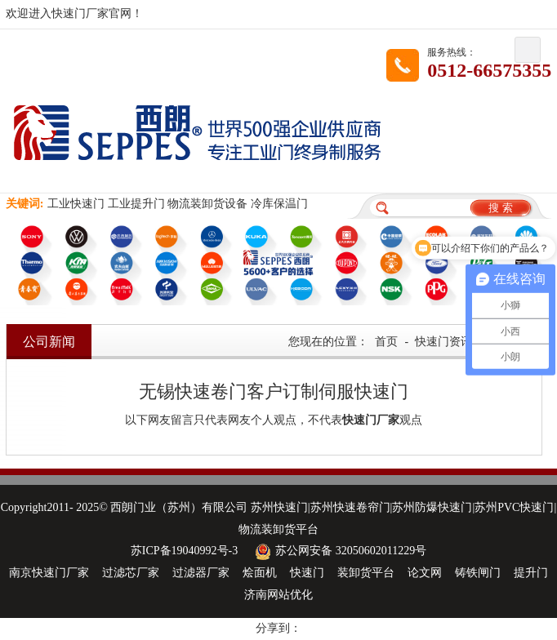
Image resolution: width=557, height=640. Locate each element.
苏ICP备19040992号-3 (184, 550)
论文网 (425, 573)
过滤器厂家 (200, 573)
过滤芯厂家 (130, 573)
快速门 (307, 573)
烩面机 (260, 573)
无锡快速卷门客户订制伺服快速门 (273, 391)
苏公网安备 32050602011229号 (338, 550)
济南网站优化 (278, 595)
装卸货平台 (365, 573)
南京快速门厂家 (49, 573)
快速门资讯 (443, 342)
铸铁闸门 (478, 573)
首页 (386, 342)
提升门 (531, 573)
